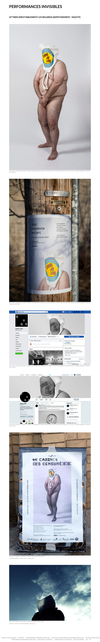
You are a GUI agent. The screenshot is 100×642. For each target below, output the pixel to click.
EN (87, 639)
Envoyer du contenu (44, 639)
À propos (21, 638)
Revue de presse (78, 639)
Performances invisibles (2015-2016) (38, 638)
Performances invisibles (35, 6)
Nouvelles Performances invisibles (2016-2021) (68, 638)
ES (90, 639)
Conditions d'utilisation (62, 639)
